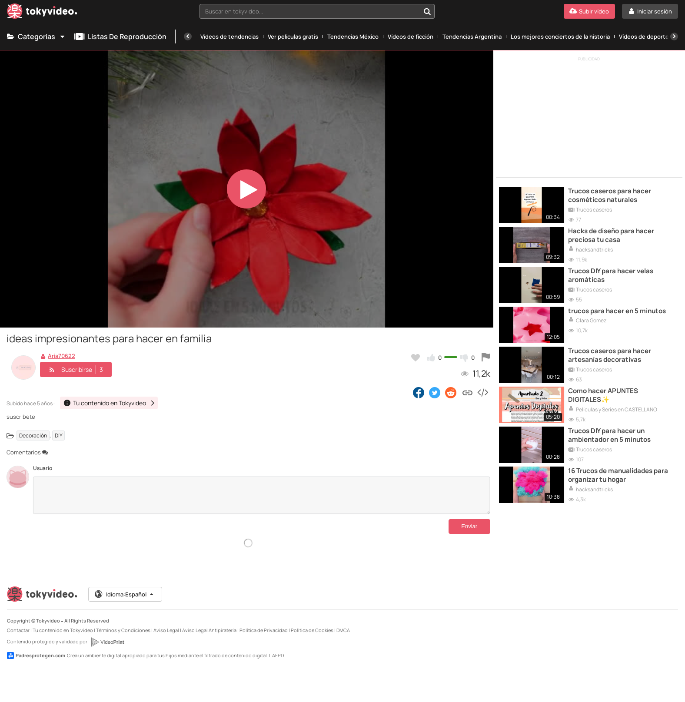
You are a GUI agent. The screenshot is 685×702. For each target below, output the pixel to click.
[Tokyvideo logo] (42, 13)
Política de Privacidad (263, 630)
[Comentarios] (261, 495)
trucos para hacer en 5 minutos (617, 311)
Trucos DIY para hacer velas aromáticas (610, 275)
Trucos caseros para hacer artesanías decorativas (609, 355)
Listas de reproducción (120, 36)
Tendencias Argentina (472, 36)
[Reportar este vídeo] (486, 357)
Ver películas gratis (293, 36)
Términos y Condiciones (123, 630)
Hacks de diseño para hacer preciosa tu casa (611, 235)
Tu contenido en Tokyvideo (63, 630)
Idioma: (124, 594)
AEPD (278, 655)
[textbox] (309, 11)
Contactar (18, 630)
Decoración (33, 435)
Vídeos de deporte (644, 36)
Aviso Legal (166, 630)
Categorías (36, 36)
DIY (59, 435)
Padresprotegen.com (36, 655)
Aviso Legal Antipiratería (209, 630)
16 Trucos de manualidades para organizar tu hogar (618, 475)
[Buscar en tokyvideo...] (427, 11)
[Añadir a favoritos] (415, 357)
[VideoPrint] (107, 642)
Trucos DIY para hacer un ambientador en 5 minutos (609, 435)
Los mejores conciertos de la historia (560, 36)
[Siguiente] (674, 36)
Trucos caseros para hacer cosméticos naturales (609, 195)
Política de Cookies (312, 630)
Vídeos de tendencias (229, 36)
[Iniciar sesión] (650, 11)
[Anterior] (188, 36)
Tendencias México (353, 36)
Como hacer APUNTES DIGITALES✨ (603, 395)
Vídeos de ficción (410, 36)
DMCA (343, 630)
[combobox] (317, 11)
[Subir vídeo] (589, 11)
